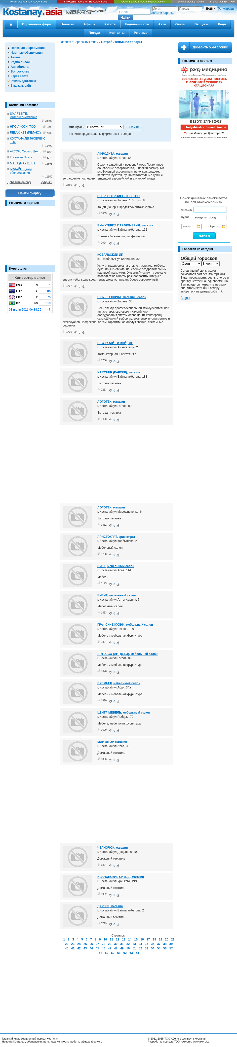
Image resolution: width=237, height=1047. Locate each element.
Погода (94, 33)
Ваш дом (202, 24)
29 (109, 944)
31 (121, 944)
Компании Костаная (23, 105)
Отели (180, 24)
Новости (67, 24)
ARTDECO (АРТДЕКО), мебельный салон (127, 654)
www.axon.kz (201, 1041)
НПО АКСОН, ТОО (23, 126)
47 (109, 948)
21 (172, 939)
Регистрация (226, 8)
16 (142, 939)
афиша (85, 1041)
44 (91, 948)
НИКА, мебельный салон (115, 566)
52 (140, 948)
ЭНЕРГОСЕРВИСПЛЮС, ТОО (118, 196)
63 (131, 953)
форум (95, 1041)
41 (73, 948)
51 (134, 948)
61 (118, 953)
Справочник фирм (36, 24)
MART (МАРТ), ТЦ (22, 163)
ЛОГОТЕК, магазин (111, 401)
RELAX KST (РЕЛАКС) (25, 132)
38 (164, 944)
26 (91, 944)
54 (152, 948)
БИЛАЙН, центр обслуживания (21, 171)
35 (146, 944)
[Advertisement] (30, 238)
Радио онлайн (21, 62)
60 (112, 953)
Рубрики (46, 182)
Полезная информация (28, 48)
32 (128, 944)
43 (85, 948)
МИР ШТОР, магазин (112, 742)
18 (154, 939)
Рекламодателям (23, 81)
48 (115, 948)
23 (73, 944)
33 (134, 944)
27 (97, 944)
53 (146, 948)
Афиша (89, 24)
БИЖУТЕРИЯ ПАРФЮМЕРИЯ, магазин (125, 225)
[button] (125, 18)
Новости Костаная (13, 1041)
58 (100, 953)
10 (105, 939)
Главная (65, 42)
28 (103, 944)
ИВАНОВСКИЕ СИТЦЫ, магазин (120, 877)
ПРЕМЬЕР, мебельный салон (118, 683)
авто (46, 1041)
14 (129, 939)
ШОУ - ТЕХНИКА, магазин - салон (121, 297)
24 (78, 944)
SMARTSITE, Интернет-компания (23, 115)
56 (164, 948)
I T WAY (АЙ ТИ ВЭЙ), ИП (115, 343)
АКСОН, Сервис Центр (25, 151)
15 (136, 939)
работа (74, 1041)
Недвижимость (137, 24)
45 (97, 948)
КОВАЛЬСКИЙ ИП (110, 254)
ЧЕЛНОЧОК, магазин (112, 847)
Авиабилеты (20, 67)
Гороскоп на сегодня (197, 249)
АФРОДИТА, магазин (112, 153)
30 (115, 944)
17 (148, 939)
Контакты (116, 33)
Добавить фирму (19, 182)
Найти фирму (29, 193)
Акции (15, 57)
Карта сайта (19, 76)
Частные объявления (26, 52)
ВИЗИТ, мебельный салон (116, 595)
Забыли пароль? (162, 13)
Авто (162, 24)
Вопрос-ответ (21, 71)
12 (117, 939)
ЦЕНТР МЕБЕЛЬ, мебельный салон (123, 712)
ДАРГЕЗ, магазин (110, 906)
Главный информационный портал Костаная (30, 1038)
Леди (222, 24)
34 (140, 944)
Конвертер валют (29, 277)
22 (66, 944)
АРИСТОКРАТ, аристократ (116, 537)
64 (137, 953)
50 (128, 948)
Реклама (140, 33)
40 (66, 948)
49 (121, 948)
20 (166, 939)
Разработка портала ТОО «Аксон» (169, 1041)
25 (85, 944)
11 (111, 939)
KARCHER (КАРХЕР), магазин (118, 372)
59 (106, 953)
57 (171, 948)
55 (158, 948)
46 (103, 948)
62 (125, 953)
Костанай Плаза (21, 157)
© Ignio (185, 298)
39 (171, 944)
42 (78, 948)
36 (152, 944)
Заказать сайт (21, 85)
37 (158, 944)
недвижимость (59, 1041)
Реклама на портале (24, 203)
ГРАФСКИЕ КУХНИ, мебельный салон (125, 624)
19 (160, 939)
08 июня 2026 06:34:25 (25, 309)
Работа (110, 24)
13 (123, 939)
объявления (34, 1041)
